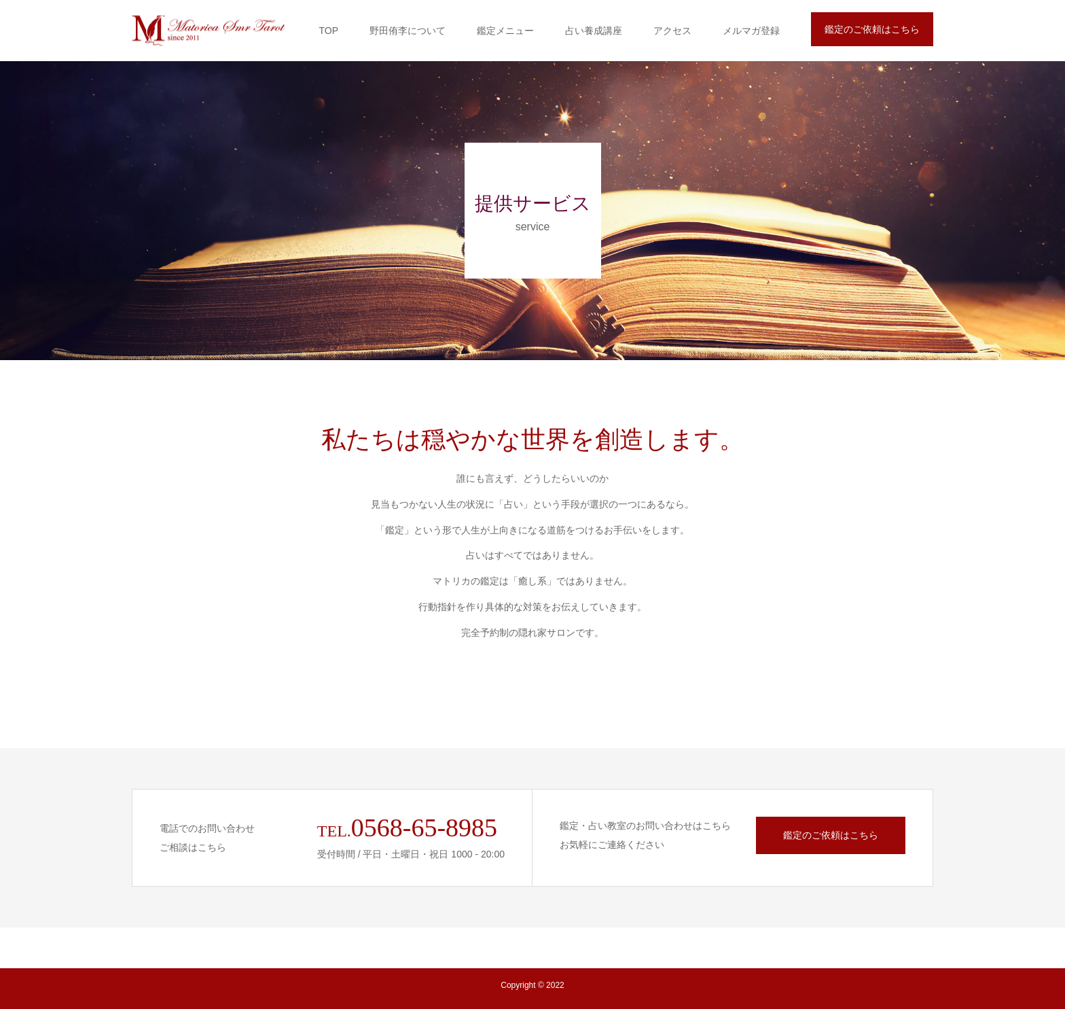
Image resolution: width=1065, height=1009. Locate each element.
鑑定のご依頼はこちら (872, 29)
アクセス (672, 30)
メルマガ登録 (751, 30)
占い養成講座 (593, 30)
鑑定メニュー (505, 30)
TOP (328, 30)
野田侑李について (407, 30)
